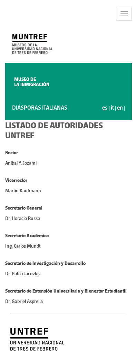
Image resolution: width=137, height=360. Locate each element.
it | (114, 107)
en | (121, 107)
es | (106, 107)
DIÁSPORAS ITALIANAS (39, 107)
